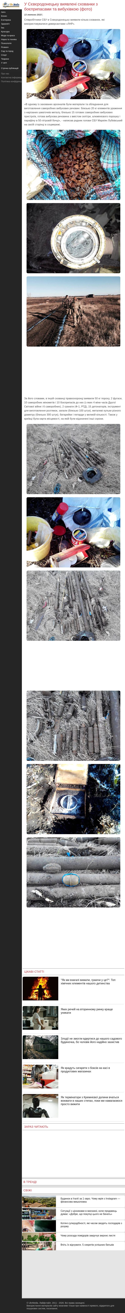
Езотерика (6, 20)
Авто (3, 12)
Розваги (4, 47)
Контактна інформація (12, 77)
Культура (5, 31)
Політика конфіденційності (14, 81)
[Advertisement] (73, 371)
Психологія (6, 43)
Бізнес (4, 16)
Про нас (5, 73)
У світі (4, 63)
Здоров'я (5, 24)
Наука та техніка (9, 39)
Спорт (4, 55)
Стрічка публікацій (9, 68)
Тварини (5, 59)
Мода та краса (8, 35)
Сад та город (7, 51)
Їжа (2, 28)
